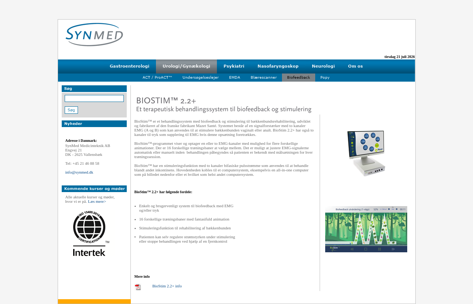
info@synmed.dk (79, 172)
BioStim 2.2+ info (167, 286)
